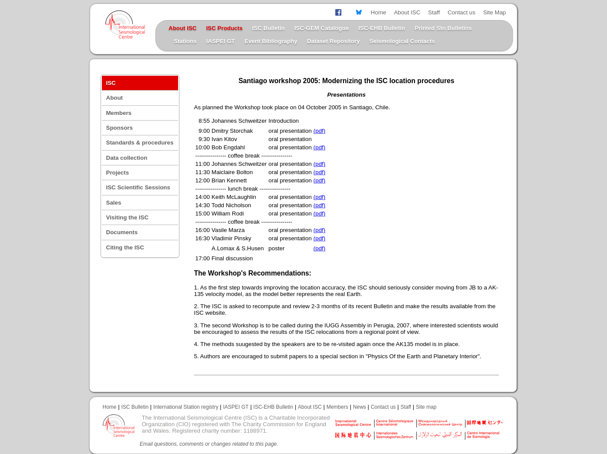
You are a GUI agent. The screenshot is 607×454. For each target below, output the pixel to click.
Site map (426, 407)
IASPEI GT (220, 41)
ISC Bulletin (268, 28)
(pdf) (319, 131)
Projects (117, 172)
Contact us (461, 12)
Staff (434, 12)
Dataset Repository (333, 41)
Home (378, 12)
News (359, 407)
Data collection (127, 158)
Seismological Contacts (402, 41)
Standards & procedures (140, 142)
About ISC (407, 12)
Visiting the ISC (127, 217)
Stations (185, 41)
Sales (113, 202)
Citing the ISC (125, 247)
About (114, 97)
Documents (122, 232)
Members (119, 113)
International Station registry (185, 407)
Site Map (494, 12)
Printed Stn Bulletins (443, 28)
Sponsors (119, 127)
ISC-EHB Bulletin (381, 28)
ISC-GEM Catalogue (321, 28)
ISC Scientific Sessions (138, 187)
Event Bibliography (271, 41)
